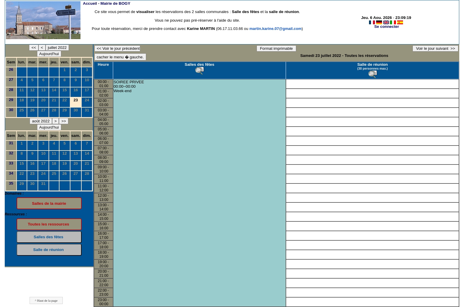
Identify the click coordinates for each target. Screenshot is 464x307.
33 (11, 163)
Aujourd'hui (49, 54)
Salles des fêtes (199, 64)
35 (11, 183)
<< (33, 47)
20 (43, 100)
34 (11, 173)
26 (11, 69)
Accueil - (106, 3)
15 (64, 90)
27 (11, 79)
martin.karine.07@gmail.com (275, 28)
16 (75, 90)
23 (32, 173)
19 (32, 100)
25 (22, 110)
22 (64, 100)
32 (11, 153)
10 (87, 80)
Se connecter (386, 26)
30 (11, 110)
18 (22, 100)
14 (54, 90)
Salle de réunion (372, 64)
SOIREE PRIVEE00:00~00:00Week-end (129, 86)
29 (11, 99)
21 (54, 100)
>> (63, 121)
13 (43, 90)
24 (87, 100)
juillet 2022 (57, 47)
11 (22, 90)
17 (87, 90)
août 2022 (40, 121)
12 (32, 90)
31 (87, 110)
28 (11, 89)
